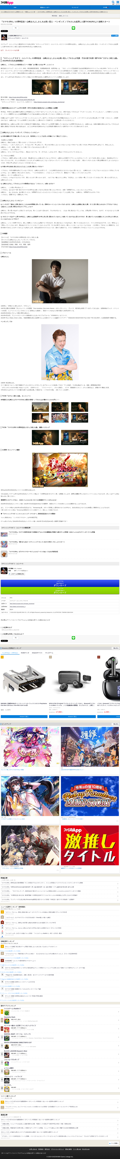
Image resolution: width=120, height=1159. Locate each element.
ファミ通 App (7, 3)
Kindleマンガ (25, 653)
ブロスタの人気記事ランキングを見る (11, 986)
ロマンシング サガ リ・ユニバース (10, 629)
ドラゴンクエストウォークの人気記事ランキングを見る (15, 958)
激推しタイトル (63, 16)
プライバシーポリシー (57, 1149)
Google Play (60, 591)
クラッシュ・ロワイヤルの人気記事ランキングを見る (14, 993)
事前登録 (54, 16)
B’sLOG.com (86, 1149)
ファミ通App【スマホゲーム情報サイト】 (12, 12)
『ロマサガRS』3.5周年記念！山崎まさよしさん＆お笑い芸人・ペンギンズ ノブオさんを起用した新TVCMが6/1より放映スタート (72, 12)
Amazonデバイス (37, 653)
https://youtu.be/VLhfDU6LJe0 (25, 99)
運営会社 (47, 1149)
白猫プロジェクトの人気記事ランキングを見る (13, 965)
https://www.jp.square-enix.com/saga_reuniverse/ (49, 102)
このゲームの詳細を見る (17, 574)
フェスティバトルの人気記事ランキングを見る (13, 1000)
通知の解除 (68, 1149)
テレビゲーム (49, 653)
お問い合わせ (33, 1149)
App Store (60, 583)
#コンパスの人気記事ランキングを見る (11, 951)
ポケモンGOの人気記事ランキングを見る (11, 972)
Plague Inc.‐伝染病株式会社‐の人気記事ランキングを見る (15, 979)
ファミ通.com (77, 1149)
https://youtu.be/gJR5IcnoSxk (18, 97)
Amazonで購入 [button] (24, 716)
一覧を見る (115, 648)
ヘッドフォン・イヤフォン (10, 653)
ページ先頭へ (114, 1143)
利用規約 (41, 1149)
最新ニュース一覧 (30, 12)
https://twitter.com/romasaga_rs (18, 606)
